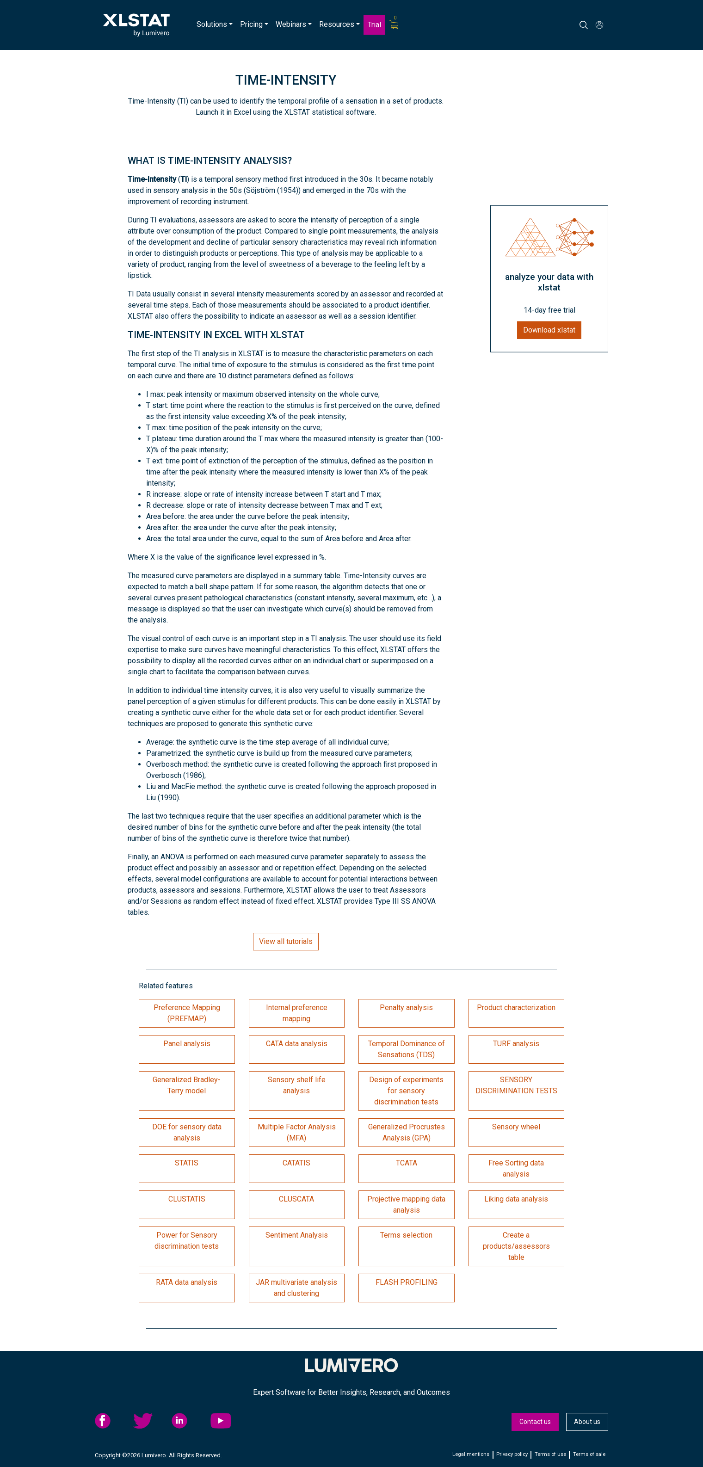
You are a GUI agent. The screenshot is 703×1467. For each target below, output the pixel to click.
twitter (149, 1421)
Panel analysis (186, 1043)
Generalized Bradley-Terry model (187, 1085)
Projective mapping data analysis (406, 1204)
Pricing (251, 24)
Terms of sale (589, 1454)
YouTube (227, 1421)
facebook (111, 1421)
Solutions (212, 24)
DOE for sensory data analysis (187, 1132)
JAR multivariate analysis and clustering (296, 1288)
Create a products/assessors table (516, 1246)
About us (587, 1421)
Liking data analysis (516, 1199)
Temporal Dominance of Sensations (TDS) (406, 1049)
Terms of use (550, 1454)
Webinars (291, 24)
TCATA (406, 1163)
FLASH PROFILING (407, 1282)
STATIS (186, 1163)
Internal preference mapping (296, 1013)
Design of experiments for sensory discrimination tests (406, 1090)
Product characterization (516, 1007)
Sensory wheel (516, 1126)
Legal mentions (470, 1454)
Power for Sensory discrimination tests (186, 1241)
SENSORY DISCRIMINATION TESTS (516, 1085)
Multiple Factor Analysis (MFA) (297, 1132)
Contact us (535, 1421)
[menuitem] (214, 25)
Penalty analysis (406, 1007)
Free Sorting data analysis (516, 1168)
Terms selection (406, 1235)
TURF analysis (516, 1043)
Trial (374, 24)
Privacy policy (512, 1454)
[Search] (592, 25)
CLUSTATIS (186, 1199)
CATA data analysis (296, 1043)
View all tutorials (286, 941)
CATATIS (296, 1163)
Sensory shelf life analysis (297, 1085)
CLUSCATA (296, 1199)
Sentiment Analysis (296, 1235)
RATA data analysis (186, 1282)
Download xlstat (549, 330)
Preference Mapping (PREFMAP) (187, 1013)
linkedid (188, 1421)
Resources (336, 24)
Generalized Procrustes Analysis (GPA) (406, 1132)
